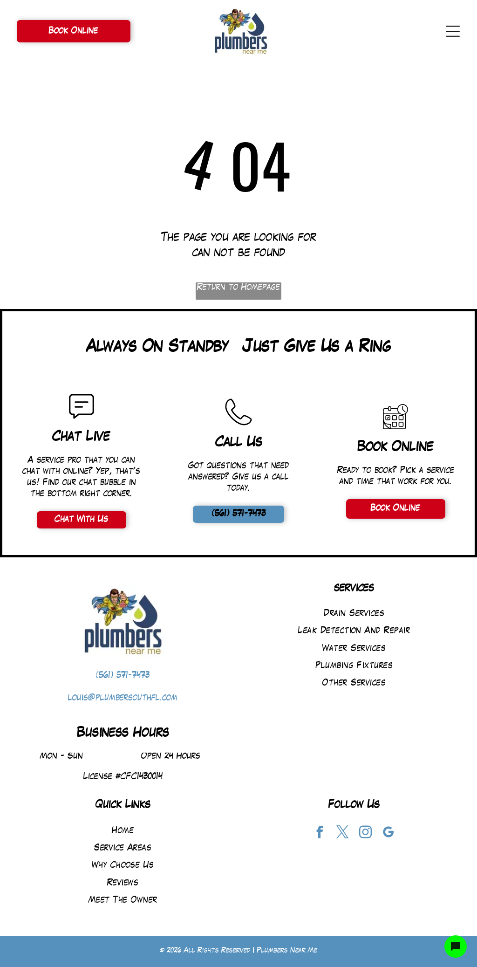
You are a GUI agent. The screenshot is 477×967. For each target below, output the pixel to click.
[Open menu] (453, 31)
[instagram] (365, 833)
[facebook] (320, 833)
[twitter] (343, 833)
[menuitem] (354, 614)
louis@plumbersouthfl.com (122, 698)
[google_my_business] (388, 833)
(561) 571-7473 (123, 675)
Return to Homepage (238, 287)
